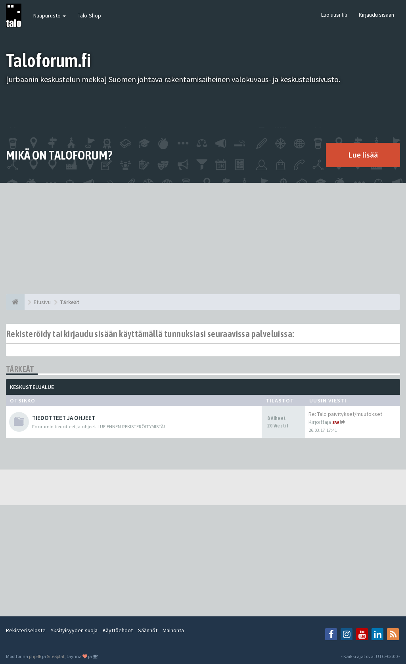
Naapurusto (49, 15)
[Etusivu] (15, 302)
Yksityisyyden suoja (74, 630)
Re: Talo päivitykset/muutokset (345, 414)
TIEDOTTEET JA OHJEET (63, 417)
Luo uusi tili (334, 14)
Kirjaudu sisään (376, 14)
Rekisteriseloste (26, 630)
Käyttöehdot (118, 630)
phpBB (35, 656)
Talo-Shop (89, 15)
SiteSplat (56, 656)
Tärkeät (20, 368)
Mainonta (173, 630)
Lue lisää (363, 155)
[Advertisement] (203, 238)
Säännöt (147, 630)
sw (335, 421)
